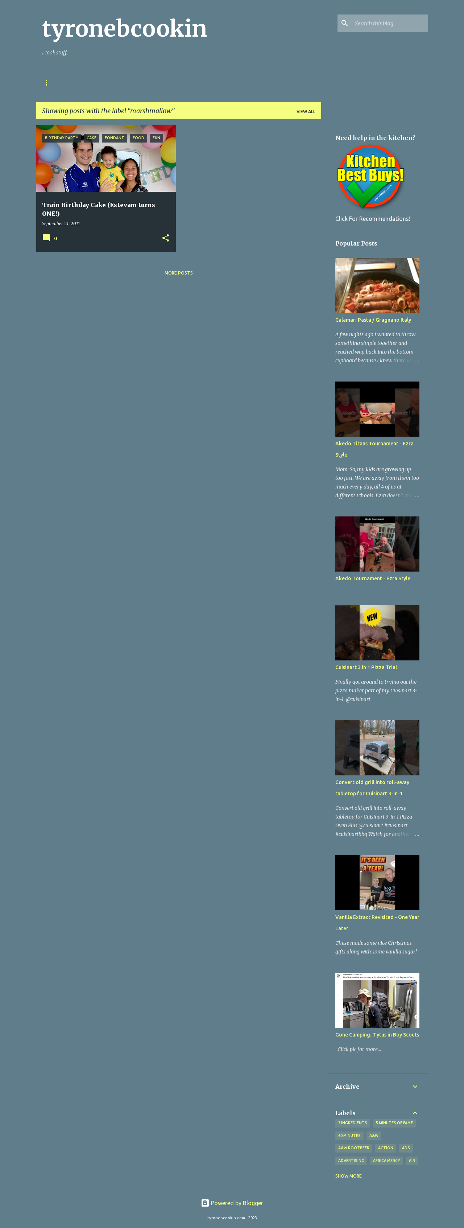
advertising (351, 1160)
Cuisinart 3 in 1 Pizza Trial (366, 667)
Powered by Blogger (232, 1203)
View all (306, 111)
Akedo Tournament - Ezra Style (372, 578)
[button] (165, 238)
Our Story (55, 82)
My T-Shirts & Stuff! (169, 82)
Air (412, 1160)
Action (385, 1148)
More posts (179, 273)
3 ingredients (352, 1123)
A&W (373, 1135)
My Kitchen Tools (106, 82)
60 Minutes (349, 1135)
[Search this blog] (390, 23)
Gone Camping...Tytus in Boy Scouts (377, 1035)
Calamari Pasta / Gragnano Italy (373, 320)
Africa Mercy (386, 1160)
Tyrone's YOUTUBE (233, 82)
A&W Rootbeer (353, 1148)
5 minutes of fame (394, 1123)
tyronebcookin (124, 29)
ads (406, 1148)
